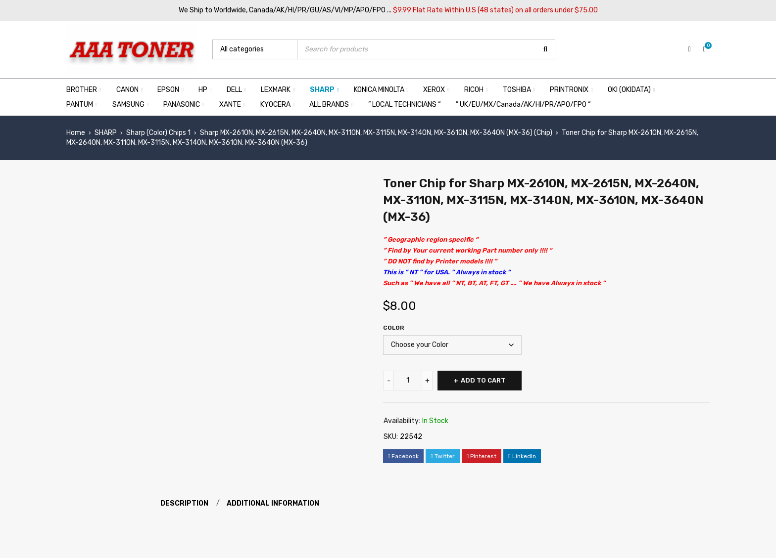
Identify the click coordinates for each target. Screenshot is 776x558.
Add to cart (483, 380)
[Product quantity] (408, 380)
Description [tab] (184, 503)
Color (393, 327)
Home (75, 133)
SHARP (106, 133)
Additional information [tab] (273, 503)
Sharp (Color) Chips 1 (158, 133)
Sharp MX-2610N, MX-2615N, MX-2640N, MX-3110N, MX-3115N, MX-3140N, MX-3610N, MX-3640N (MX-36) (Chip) (376, 133)
